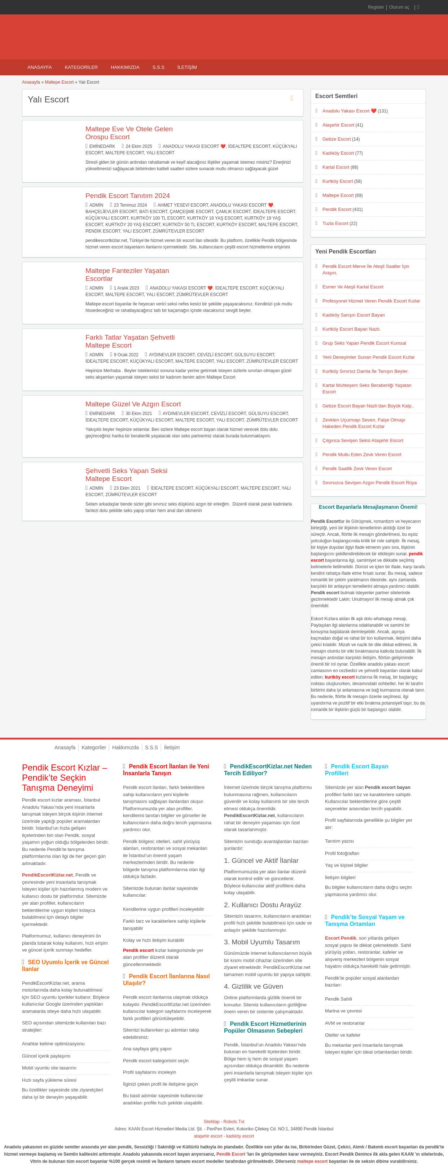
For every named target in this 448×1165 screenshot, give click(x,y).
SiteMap (212, 1121)
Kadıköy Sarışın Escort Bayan (353, 315)
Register (376, 7)
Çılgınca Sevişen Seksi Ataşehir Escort (362, 440)
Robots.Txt (233, 1121)
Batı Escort (153, 211)
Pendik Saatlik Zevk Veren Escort (357, 468)
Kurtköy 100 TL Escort (158, 218)
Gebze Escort (336, 139)
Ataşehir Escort (338, 125)
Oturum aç (399, 7)
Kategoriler (81, 67)
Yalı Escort (160, 152)
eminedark (102, 146)
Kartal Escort (335, 167)
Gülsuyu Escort (254, 354)
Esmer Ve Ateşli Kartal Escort (352, 287)
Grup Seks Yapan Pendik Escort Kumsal (364, 343)
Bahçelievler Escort (111, 211)
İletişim (187, 67)
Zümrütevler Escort (179, 231)
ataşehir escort (208, 1136)
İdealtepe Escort (249, 146)
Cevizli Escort (214, 354)
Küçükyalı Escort (106, 218)
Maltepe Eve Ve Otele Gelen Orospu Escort (129, 133)
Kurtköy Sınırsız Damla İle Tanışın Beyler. (365, 371)
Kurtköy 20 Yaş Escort (132, 224)
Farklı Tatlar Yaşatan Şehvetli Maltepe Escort (130, 341)
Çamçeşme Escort (191, 211)
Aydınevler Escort (172, 354)
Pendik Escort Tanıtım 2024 (127, 195)
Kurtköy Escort (236, 224)
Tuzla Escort (335, 223)
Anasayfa (39, 67)
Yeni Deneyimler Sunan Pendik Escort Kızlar (368, 357)
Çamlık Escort (233, 211)
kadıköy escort (240, 1136)
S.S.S (158, 67)
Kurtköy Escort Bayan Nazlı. (351, 329)
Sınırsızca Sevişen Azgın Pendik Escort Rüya (369, 482)
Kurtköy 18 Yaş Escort (214, 218)
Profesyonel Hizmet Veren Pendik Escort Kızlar (371, 301)
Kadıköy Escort (338, 153)
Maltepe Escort (59, 82)
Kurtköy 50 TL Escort (188, 224)
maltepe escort (312, 1161)
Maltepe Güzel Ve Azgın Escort (133, 404)
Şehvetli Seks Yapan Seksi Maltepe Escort (126, 474)
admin (96, 205)
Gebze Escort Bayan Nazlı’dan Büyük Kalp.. (368, 406)
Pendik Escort (102, 231)
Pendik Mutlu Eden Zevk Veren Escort (361, 454)
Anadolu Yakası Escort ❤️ (194, 146)
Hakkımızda (125, 67)
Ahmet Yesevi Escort (183, 205)
